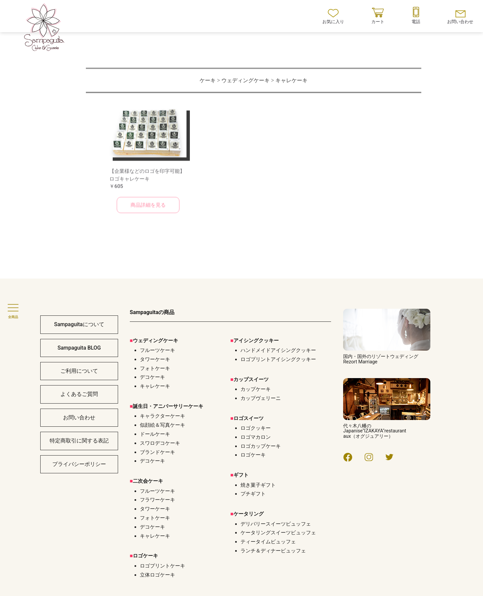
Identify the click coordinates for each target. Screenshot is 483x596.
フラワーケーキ (157, 500)
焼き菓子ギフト (258, 485)
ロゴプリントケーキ (162, 566)
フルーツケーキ (157, 491)
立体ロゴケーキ (157, 575)
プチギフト (253, 494)
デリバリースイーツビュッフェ (275, 524)
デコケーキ (152, 461)
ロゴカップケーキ (260, 446)
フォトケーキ (155, 518)
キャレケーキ (155, 536)
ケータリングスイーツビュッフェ (278, 533)
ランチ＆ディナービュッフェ (273, 551)
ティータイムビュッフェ (268, 542)
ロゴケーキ (253, 455)
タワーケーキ (155, 509)
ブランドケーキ (157, 452)
